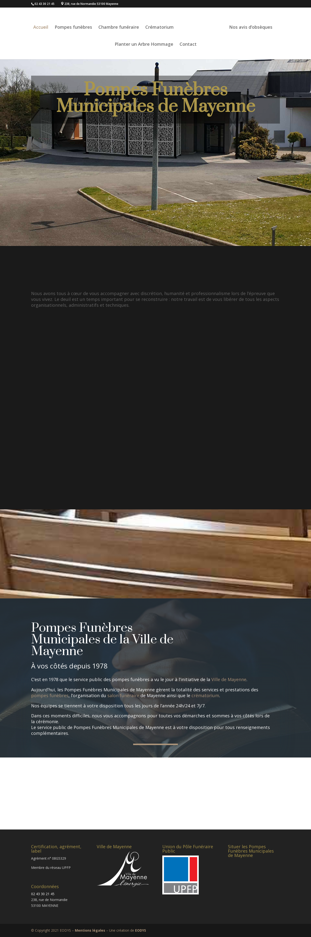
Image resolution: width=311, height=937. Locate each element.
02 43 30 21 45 (42, 894)
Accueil (49, 23)
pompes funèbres (50, 695)
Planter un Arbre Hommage (144, 40)
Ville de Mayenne (228, 679)
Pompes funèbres (82, 23)
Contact (188, 40)
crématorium (205, 695)
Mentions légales (90, 930)
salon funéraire (123, 695)
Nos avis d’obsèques (242, 23)
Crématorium (168, 23)
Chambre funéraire (127, 23)
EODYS (140, 930)
